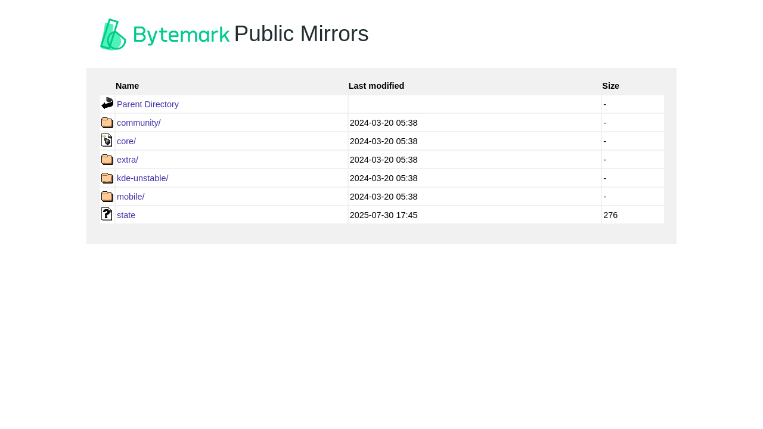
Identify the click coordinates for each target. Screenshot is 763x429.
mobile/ (130, 196)
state (126, 215)
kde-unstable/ (142, 178)
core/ (126, 141)
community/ (139, 123)
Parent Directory (148, 104)
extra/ (127, 159)
